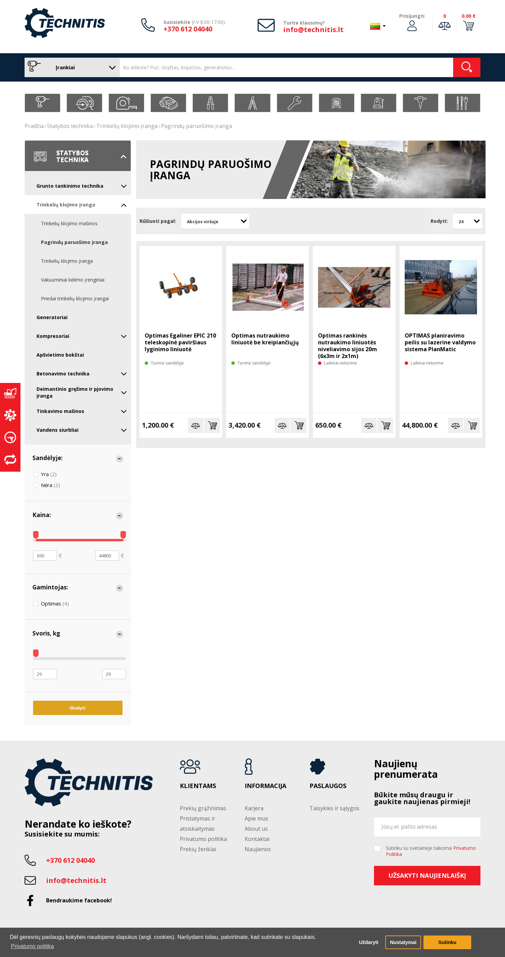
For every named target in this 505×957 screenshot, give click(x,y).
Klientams (198, 786)
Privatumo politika (203, 839)
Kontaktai (257, 839)
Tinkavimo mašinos (82, 411)
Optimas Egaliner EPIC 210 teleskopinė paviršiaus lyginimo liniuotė (180, 342)
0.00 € (469, 16)
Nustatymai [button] (403, 942)
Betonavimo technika (82, 373)
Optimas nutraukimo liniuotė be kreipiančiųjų (265, 339)
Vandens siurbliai (82, 430)
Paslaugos (327, 786)
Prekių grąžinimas (203, 808)
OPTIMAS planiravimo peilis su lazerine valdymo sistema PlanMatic (440, 342)
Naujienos (258, 849)
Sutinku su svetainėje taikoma (431, 851)
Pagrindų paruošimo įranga (196, 126)
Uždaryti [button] (368, 942)
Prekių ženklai (198, 849)
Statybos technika (70, 126)
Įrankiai (70, 67)
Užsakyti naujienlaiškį (427, 875)
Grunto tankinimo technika (82, 186)
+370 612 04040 (187, 28)
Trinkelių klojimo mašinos (69, 223)
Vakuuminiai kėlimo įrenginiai (72, 279)
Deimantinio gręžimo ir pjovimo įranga (82, 392)
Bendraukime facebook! (79, 900)
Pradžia (34, 126)
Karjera (254, 808)
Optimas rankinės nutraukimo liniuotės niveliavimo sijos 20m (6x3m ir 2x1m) (347, 346)
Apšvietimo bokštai (60, 355)
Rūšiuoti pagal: (158, 221)
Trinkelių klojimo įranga (127, 126)
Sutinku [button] (447, 942)
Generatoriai (52, 317)
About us (256, 828)
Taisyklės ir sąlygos (334, 808)
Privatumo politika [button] (32, 946)
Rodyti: (439, 221)
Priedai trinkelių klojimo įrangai (75, 298)
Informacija (265, 786)
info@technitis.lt (313, 29)
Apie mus (256, 818)
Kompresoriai (82, 336)
